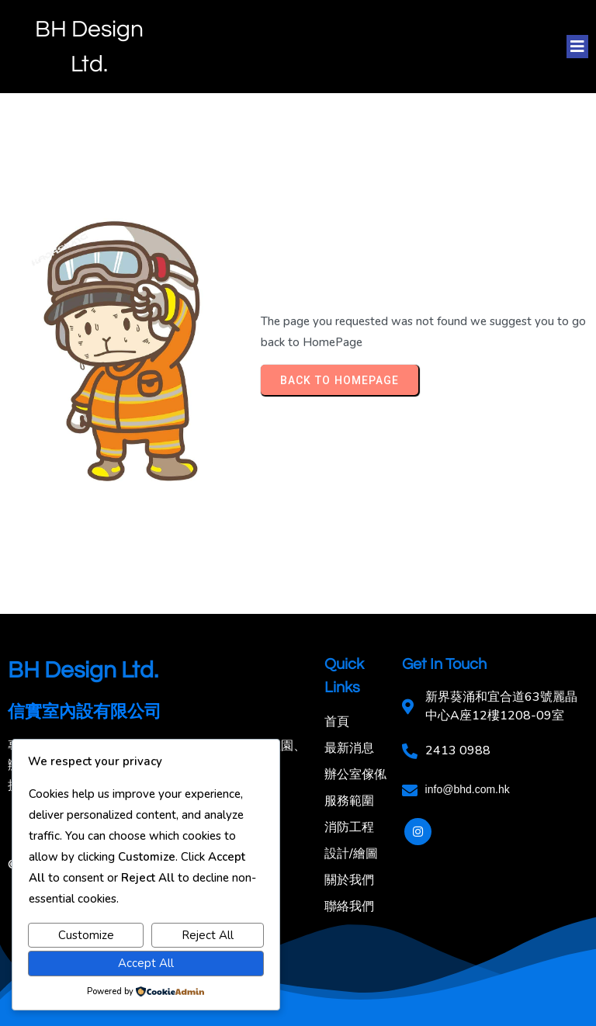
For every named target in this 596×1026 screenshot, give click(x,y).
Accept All (146, 963)
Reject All (208, 935)
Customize (86, 935)
